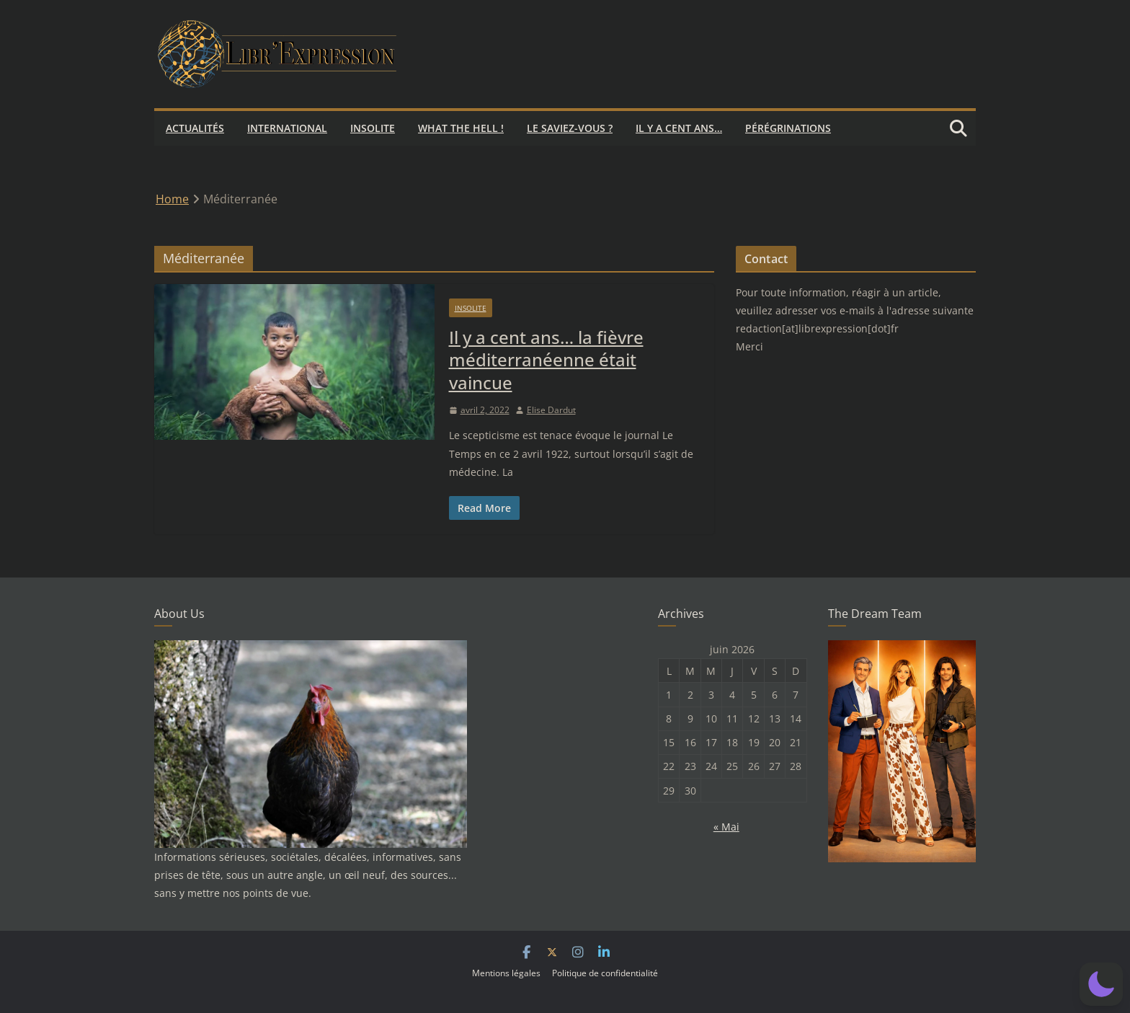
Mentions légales (506, 973)
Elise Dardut (551, 410)
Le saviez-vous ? (570, 128)
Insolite (372, 128)
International (287, 128)
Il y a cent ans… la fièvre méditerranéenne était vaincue (546, 359)
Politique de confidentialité (605, 973)
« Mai (726, 826)
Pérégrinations (788, 128)
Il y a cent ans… (679, 128)
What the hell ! (461, 128)
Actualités (195, 128)
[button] (1101, 984)
